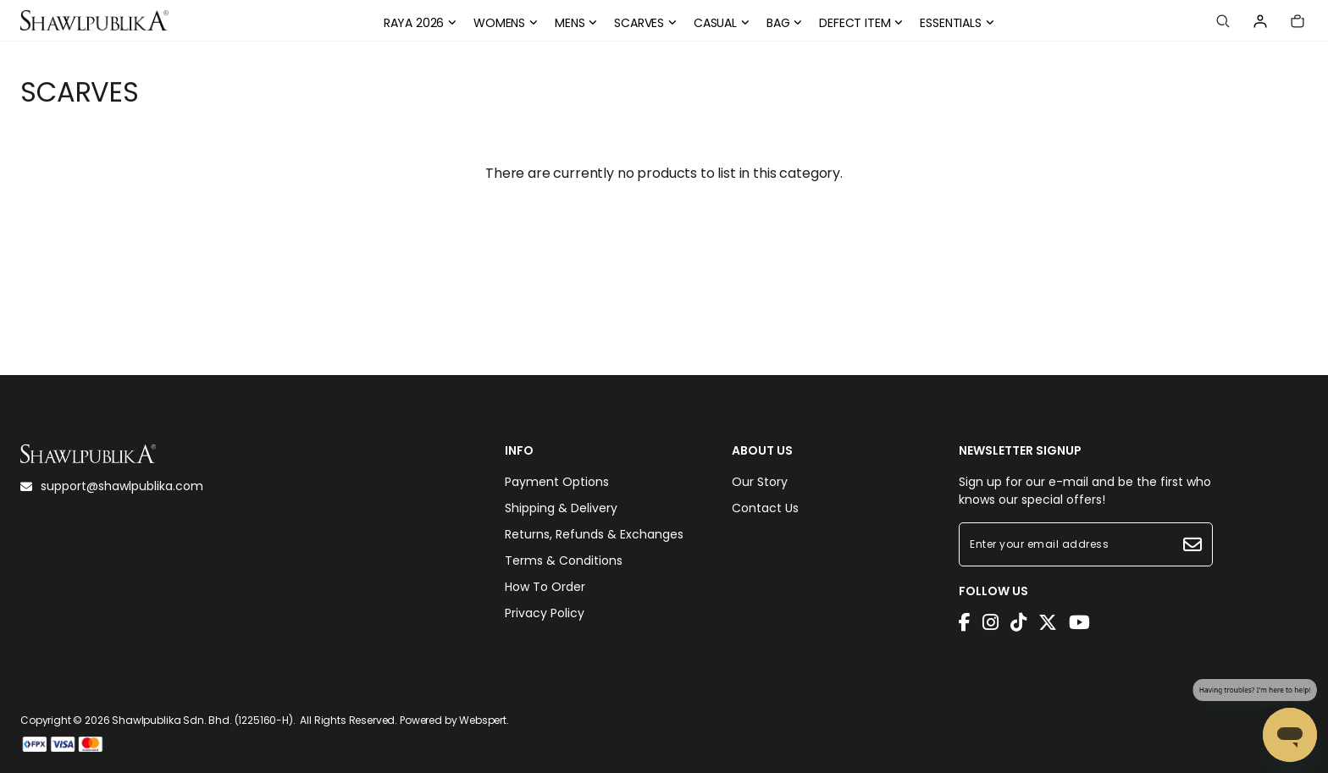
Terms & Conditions (563, 560)
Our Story (760, 481)
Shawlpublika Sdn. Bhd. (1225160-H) (202, 720)
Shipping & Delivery (561, 508)
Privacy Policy (544, 613)
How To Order (545, 586)
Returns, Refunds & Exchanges (594, 534)
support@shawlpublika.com (111, 486)
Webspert (482, 720)
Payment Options (557, 481)
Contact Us (765, 508)
